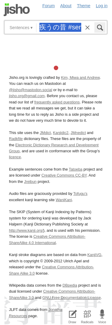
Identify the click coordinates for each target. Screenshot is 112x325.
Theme (83, 5)
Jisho (17, 9)
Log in (102, 5)
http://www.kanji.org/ (26, 230)
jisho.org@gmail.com (27, 96)
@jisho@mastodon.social (30, 90)
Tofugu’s (80, 193)
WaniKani (64, 200)
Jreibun (30, 181)
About (66, 5)
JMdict (45, 132)
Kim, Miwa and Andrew (80, 77)
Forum (48, 5)
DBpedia (69, 285)
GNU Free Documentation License (71, 297)
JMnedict (78, 132)
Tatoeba (75, 169)
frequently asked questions (57, 102)
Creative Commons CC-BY (64, 175)
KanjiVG (94, 254)
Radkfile (16, 138)
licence (15, 157)
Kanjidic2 (60, 132)
